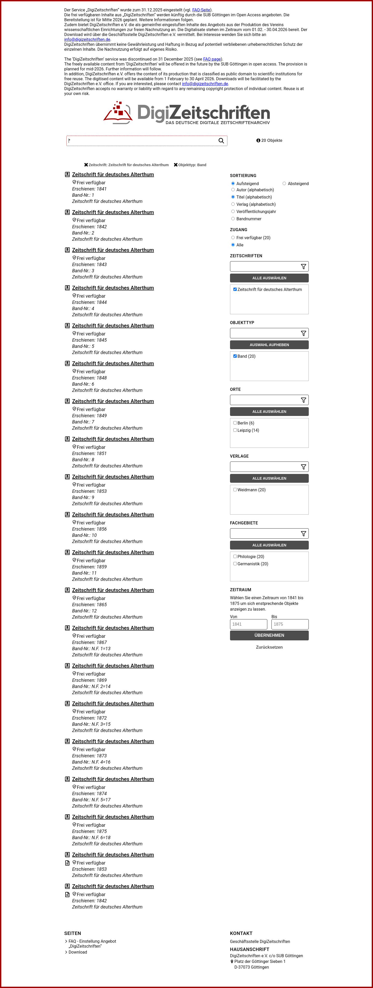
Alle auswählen (269, 278)
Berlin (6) (243, 423)
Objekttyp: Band (190, 165)
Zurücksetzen (269, 647)
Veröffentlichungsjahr (253, 211)
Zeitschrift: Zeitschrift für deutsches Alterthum (126, 165)
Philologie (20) (248, 556)
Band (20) (244, 356)
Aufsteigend (245, 183)
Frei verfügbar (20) (250, 237)
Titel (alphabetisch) (251, 197)
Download (78, 952)
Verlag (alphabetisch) (253, 204)
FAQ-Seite (201, 10)
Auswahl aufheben (269, 345)
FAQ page (212, 59)
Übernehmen (269, 635)
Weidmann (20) (249, 489)
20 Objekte (269, 140)
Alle (237, 245)
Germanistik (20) (250, 563)
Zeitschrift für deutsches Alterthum (113, 174)
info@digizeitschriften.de (87, 39)
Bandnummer (246, 218)
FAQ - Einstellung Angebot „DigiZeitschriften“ (92, 944)
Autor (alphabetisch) (252, 189)
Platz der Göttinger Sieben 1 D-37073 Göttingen (260, 964)
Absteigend (296, 183)
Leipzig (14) (246, 430)
